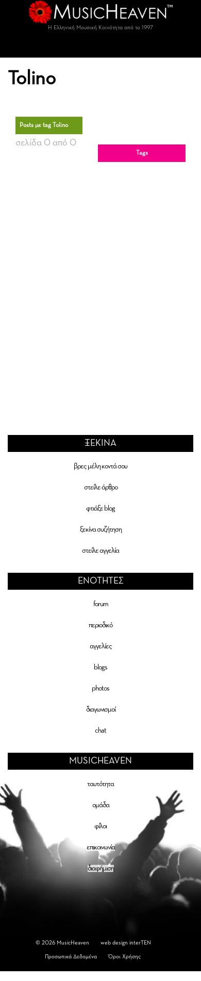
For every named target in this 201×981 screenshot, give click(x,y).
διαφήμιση (101, 868)
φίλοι (100, 826)
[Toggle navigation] (100, 47)
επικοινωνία (101, 847)
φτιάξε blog (100, 508)
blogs (100, 667)
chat (100, 730)
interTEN (140, 943)
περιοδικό (100, 625)
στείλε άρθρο (101, 487)
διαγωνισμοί (100, 709)
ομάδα (100, 805)
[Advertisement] (96, 286)
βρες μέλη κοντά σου (100, 466)
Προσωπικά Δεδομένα (71, 956)
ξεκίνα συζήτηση (101, 529)
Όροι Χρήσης (124, 956)
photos (100, 688)
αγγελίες (101, 646)
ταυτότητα (100, 784)
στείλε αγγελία (100, 550)
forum (100, 604)
